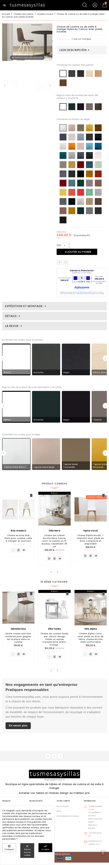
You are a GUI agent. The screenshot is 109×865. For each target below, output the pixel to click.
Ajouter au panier (80, 252)
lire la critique (81, 38)
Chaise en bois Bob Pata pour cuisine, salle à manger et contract (18, 538)
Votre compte (63, 803)
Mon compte (63, 808)
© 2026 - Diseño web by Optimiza (54, 856)
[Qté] (65, 245)
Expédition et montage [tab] (24, 306)
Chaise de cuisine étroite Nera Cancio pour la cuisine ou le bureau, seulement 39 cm (54, 541)
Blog (59, 813)
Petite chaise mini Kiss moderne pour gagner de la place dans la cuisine (18, 638)
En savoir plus (18, 727)
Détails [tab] (11, 316)
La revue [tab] (12, 326)
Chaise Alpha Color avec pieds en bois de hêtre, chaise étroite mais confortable (90, 638)
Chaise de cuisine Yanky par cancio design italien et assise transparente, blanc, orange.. (54, 640)
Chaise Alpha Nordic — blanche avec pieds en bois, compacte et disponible (90, 539)
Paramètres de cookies (68, 818)
